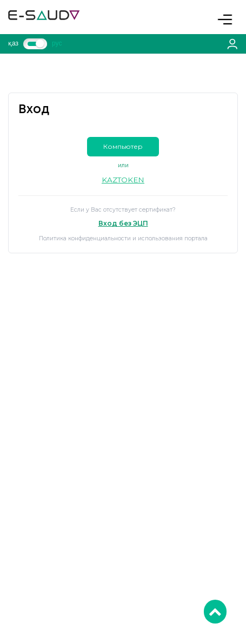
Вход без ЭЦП (123, 223)
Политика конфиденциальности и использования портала (123, 238)
